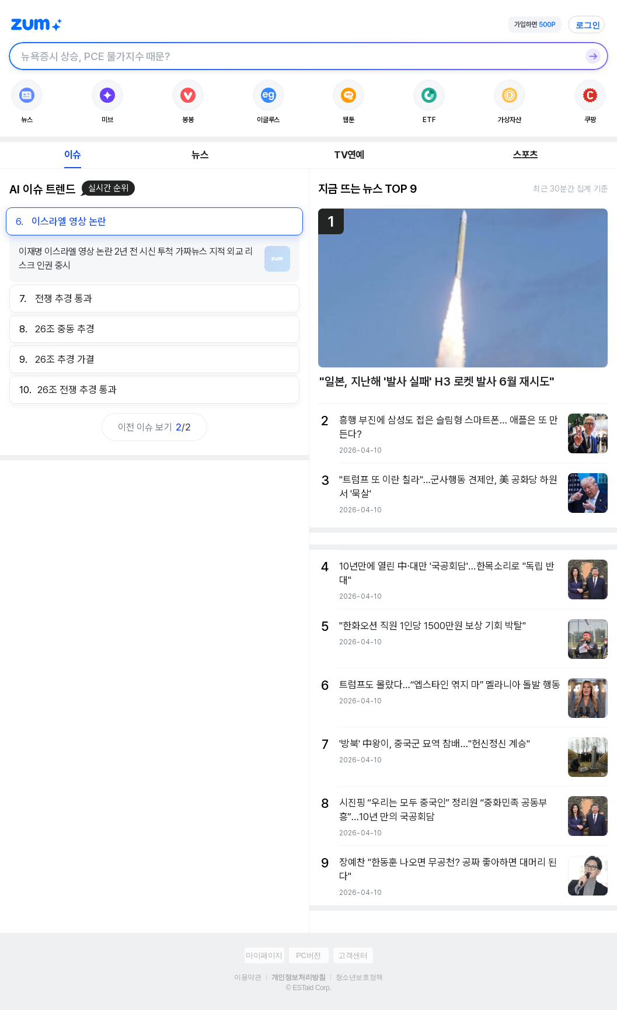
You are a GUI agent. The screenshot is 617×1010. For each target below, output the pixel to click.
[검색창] (293, 56)
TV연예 (349, 155)
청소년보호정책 (359, 977)
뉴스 (199, 155)
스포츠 (525, 155)
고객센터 (352, 955)
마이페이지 (264, 955)
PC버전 (308, 955)
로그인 (588, 25)
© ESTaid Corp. (308, 988)
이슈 (72, 155)
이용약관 (247, 977)
